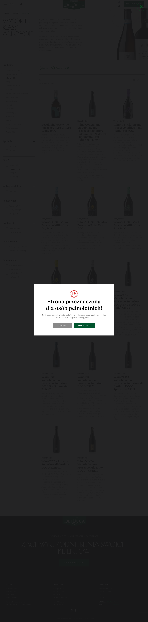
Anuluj (62, 325)
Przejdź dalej (84, 325)
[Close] (141, 6)
